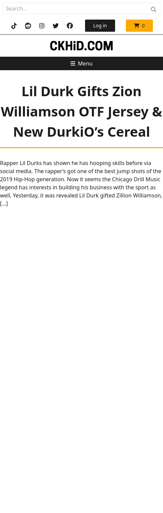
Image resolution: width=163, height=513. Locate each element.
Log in (100, 25)
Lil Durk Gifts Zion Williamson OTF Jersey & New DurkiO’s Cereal (81, 111)
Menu (81, 63)
